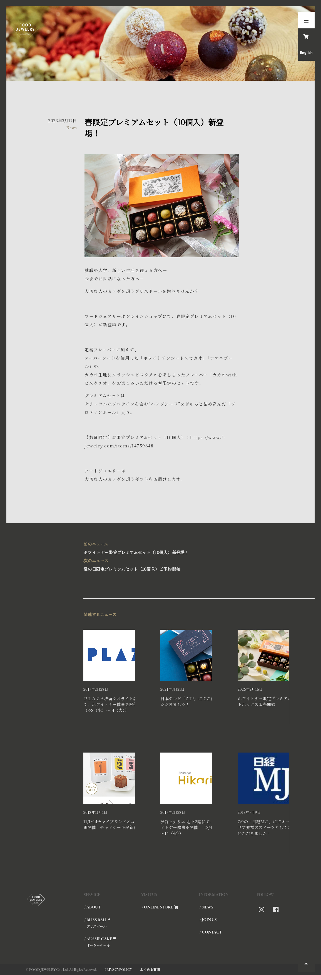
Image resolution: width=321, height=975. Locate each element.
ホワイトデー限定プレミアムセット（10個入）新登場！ (160, 547)
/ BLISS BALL (112, 923)
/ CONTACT (211, 932)
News (71, 127)
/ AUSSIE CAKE (112, 941)
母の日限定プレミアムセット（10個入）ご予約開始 (160, 564)
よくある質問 (150, 969)
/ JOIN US (208, 920)
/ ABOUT (92, 907)
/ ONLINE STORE (160, 907)
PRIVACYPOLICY (118, 969)
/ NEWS (206, 907)
